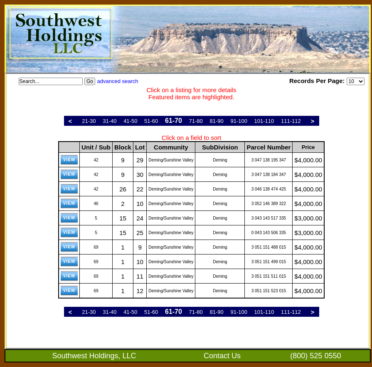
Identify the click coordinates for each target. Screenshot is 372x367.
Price (308, 147)
